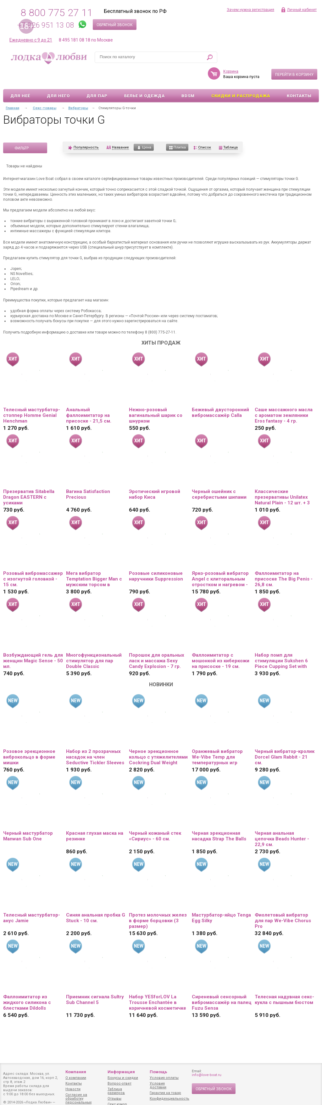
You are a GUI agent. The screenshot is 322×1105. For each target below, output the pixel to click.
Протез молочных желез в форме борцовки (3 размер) (158, 902)
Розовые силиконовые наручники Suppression (156, 558)
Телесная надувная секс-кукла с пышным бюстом (284, 981)
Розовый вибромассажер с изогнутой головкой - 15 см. (33, 560)
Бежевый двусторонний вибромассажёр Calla (220, 394)
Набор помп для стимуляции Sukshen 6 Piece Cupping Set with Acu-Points (281, 642)
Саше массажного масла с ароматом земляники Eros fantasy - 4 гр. (284, 397)
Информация (121, 1071)
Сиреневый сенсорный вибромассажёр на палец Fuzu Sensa (222, 984)
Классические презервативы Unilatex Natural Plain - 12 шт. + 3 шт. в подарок (282, 478)
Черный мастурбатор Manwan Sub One (28, 817)
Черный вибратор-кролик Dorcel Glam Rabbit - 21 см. (284, 738)
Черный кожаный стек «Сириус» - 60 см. (155, 817)
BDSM (188, 77)
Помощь (158, 1071)
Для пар (97, 77)
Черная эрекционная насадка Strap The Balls (219, 817)
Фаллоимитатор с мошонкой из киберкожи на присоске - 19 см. (220, 642)
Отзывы (114, 1099)
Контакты (299, 77)
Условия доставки (158, 1085)
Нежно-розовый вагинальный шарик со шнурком (155, 397)
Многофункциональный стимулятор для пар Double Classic (94, 642)
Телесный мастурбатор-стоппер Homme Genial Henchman (31, 397)
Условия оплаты (164, 1078)
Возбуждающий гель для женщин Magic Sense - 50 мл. (33, 642)
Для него (58, 77)
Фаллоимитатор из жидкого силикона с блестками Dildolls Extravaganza (27, 984)
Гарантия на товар (165, 1093)
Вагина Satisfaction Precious (88, 476)
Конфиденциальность (169, 1099)
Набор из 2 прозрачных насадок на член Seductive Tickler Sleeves (95, 738)
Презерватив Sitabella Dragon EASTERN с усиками (28, 478)
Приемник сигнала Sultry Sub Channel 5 (95, 981)
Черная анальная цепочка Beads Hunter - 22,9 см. (282, 820)
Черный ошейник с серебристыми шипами (219, 476)
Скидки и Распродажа (240, 77)
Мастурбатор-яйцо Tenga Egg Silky (221, 899)
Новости (72, 1089)
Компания (75, 1071)
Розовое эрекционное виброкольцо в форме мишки (29, 738)
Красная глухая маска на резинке (94, 817)
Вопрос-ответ (119, 1083)
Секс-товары (44, 90)
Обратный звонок (115, 25)
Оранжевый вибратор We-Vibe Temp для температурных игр (217, 738)
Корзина (230, 53)
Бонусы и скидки (123, 1078)
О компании (75, 1078)
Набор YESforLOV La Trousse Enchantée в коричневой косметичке (157, 984)
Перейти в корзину (294, 56)
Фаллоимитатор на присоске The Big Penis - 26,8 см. (284, 560)
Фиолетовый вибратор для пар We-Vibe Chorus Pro (283, 902)
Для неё (20, 77)
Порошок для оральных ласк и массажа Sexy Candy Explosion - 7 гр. (156, 642)
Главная (12, 90)
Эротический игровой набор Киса (154, 476)
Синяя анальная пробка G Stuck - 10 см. (95, 899)
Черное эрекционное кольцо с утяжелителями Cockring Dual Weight (158, 738)
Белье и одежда (144, 77)
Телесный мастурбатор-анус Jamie (31, 899)
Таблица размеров (116, 1091)
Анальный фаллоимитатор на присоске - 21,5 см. (88, 397)
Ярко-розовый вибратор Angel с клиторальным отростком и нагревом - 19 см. (220, 560)
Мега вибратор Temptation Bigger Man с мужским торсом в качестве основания (94, 560)
